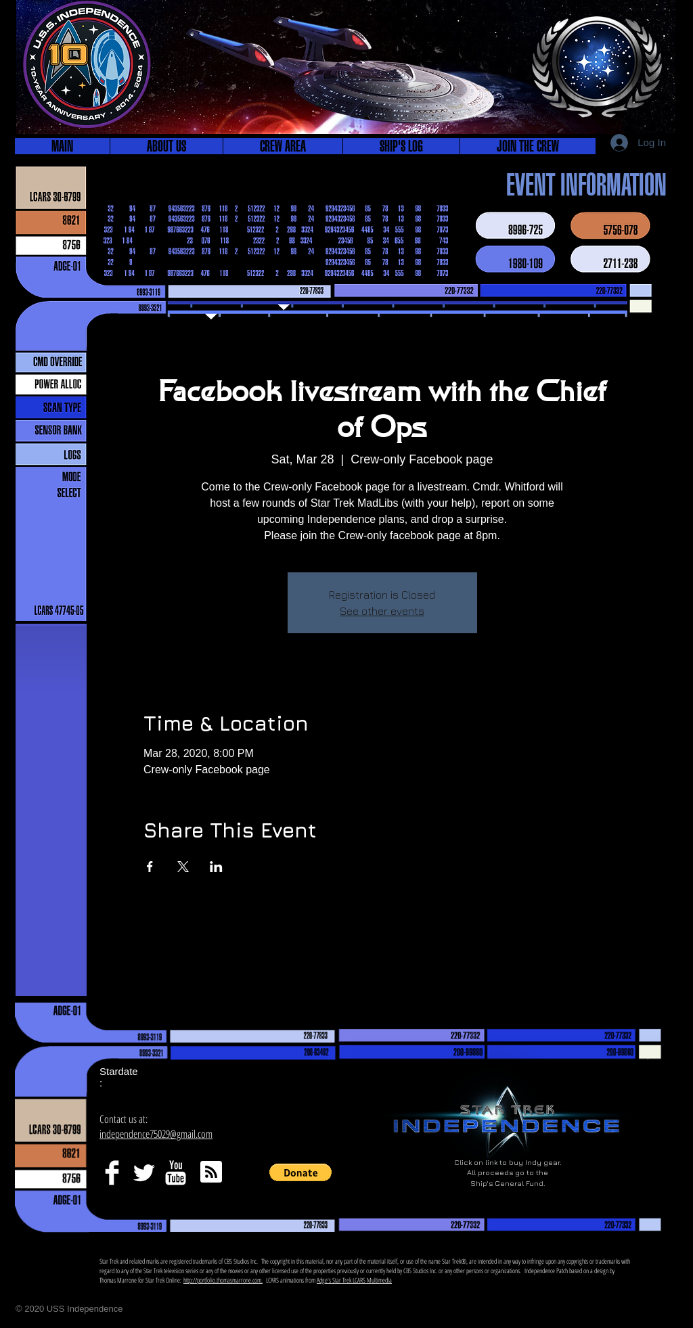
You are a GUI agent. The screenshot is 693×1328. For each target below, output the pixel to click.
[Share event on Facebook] (149, 866)
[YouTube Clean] (175, 1172)
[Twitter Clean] (143, 1172)
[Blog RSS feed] (211, 1172)
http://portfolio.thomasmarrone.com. (223, 1280)
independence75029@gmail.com (156, 1133)
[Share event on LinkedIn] (216, 866)
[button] (166, 146)
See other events (382, 611)
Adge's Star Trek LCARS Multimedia (354, 1280)
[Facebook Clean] (112, 1172)
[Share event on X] (183, 866)
